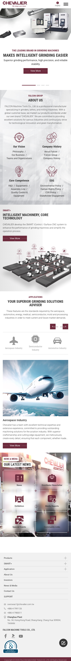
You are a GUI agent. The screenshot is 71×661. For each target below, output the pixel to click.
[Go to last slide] (54, 326)
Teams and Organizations (19, 158)
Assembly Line (18, 189)
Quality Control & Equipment (19, 194)
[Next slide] (64, 326)
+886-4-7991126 (14, 608)
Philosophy (18, 151)
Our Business (18, 155)
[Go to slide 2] (38, 85)
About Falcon (50, 151)
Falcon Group (50, 155)
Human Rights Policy (51, 189)
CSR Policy (50, 192)
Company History (51, 158)
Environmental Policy (50, 185)
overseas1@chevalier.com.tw (20, 604)
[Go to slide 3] (43, 85)
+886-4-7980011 (14, 613)
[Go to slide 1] (29, 85)
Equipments (22, 185)
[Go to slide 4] (47, 85)
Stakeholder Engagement (52, 195)
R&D (10, 185)
